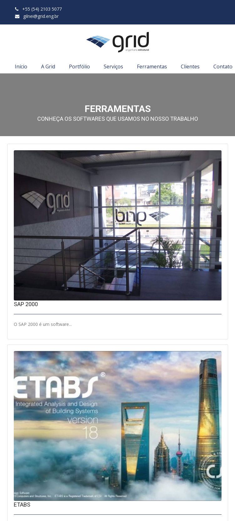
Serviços (113, 66)
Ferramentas (152, 66)
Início (21, 66)
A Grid (48, 66)
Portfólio (79, 66)
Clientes (190, 66)
